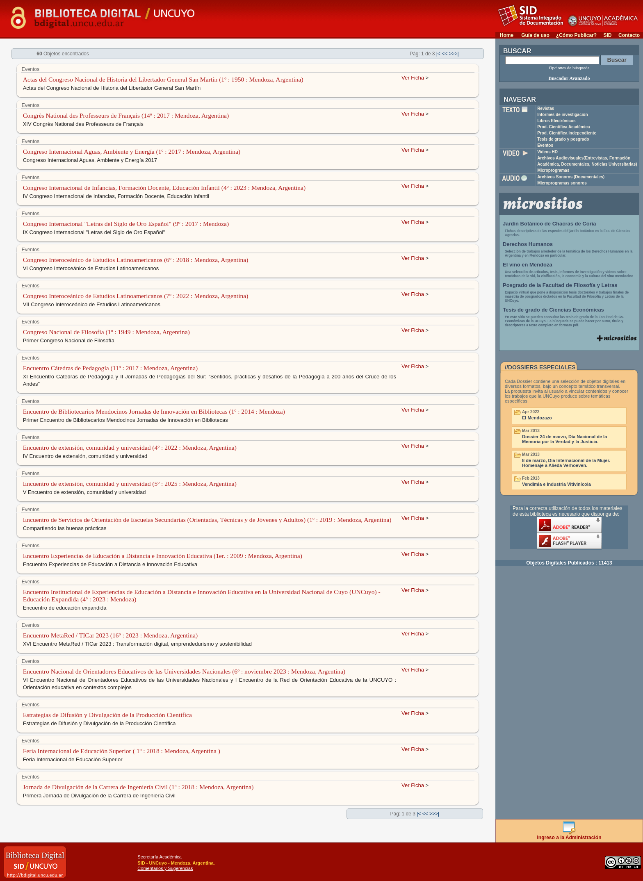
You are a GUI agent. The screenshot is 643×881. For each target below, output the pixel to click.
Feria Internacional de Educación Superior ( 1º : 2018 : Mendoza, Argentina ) (121, 750)
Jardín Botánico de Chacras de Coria (549, 224)
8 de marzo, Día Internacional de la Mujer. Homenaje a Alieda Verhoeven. (566, 463)
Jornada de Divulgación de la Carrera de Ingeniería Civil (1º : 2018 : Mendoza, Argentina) (138, 786)
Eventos (545, 145)
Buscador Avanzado (569, 78)
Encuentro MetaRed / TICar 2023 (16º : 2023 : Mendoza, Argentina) (110, 635)
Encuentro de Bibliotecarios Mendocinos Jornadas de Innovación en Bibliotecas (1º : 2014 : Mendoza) (154, 411)
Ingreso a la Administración (569, 835)
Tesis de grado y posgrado (563, 139)
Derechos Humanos (528, 244)
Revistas (545, 108)
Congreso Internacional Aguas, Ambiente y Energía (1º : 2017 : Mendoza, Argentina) (131, 151)
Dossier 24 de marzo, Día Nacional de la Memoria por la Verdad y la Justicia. (564, 439)
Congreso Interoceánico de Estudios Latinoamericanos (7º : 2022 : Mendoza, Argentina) (136, 295)
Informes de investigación (562, 114)
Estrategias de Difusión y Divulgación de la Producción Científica (107, 714)
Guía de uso (535, 35)
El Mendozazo (537, 417)
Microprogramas (553, 170)
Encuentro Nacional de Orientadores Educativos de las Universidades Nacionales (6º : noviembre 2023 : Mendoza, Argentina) (184, 671)
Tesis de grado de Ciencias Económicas (553, 310)
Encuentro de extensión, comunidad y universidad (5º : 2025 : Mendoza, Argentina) (130, 483)
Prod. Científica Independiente (566, 133)
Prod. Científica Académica (563, 127)
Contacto (629, 35)
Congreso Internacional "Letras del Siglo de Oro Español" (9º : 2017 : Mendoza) (126, 223)
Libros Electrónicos (556, 120)
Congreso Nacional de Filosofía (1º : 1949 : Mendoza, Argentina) (106, 331)
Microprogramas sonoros (562, 183)
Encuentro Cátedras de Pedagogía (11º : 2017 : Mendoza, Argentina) (110, 367)
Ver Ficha (412, 78)
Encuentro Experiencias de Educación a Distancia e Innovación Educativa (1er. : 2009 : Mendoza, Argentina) (162, 555)
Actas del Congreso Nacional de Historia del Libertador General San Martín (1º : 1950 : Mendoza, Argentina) (163, 79)
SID (607, 35)
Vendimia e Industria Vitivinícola (556, 484)
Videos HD (547, 152)
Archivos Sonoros (570, 177)
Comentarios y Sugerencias (165, 868)
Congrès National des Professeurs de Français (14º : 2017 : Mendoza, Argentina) (126, 115)
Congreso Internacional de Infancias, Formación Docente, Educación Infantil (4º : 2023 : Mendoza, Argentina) (164, 187)
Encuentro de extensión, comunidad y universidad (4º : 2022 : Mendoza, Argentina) (130, 447)
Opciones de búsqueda (569, 67)
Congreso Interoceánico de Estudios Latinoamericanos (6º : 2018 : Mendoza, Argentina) (136, 259)
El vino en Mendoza (527, 265)
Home (506, 35)
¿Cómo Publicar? (576, 35)
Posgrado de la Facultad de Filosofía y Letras (560, 285)
